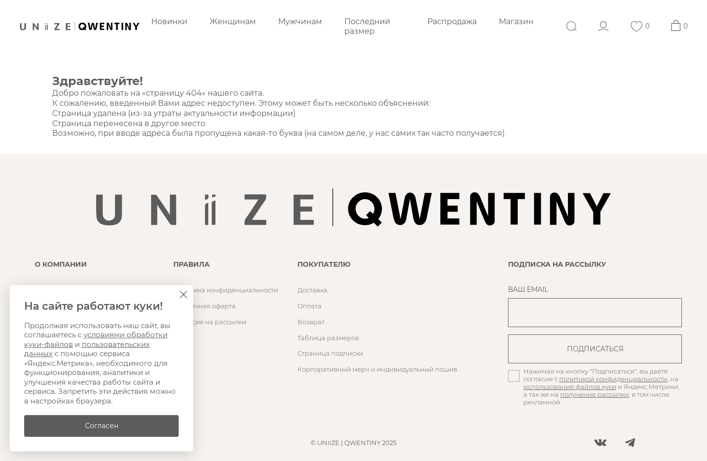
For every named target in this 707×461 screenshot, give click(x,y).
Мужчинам (300, 21)
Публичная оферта (204, 306)
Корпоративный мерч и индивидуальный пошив (377, 369)
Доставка (312, 290)
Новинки (169, 21)
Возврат (311, 322)
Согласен (101, 425)
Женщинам (233, 21)
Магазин (516, 21)
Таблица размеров (328, 338)
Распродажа (452, 21)
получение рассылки (594, 394)
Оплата (309, 306)
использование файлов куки (569, 386)
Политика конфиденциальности (225, 290)
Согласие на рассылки (209, 322)
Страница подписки (330, 353)
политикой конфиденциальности (613, 379)
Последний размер (367, 26)
